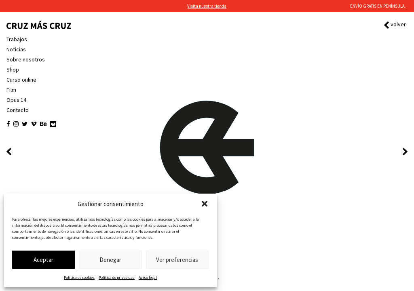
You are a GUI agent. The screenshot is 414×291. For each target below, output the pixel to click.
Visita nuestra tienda (206, 6)
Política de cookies (79, 277)
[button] (205, 204)
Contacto (17, 110)
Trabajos (16, 39)
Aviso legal (148, 277)
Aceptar (43, 260)
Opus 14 (16, 99)
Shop (12, 69)
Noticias (16, 49)
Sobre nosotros (25, 59)
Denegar (110, 260)
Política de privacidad (117, 277)
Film (11, 89)
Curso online (21, 79)
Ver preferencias (177, 260)
